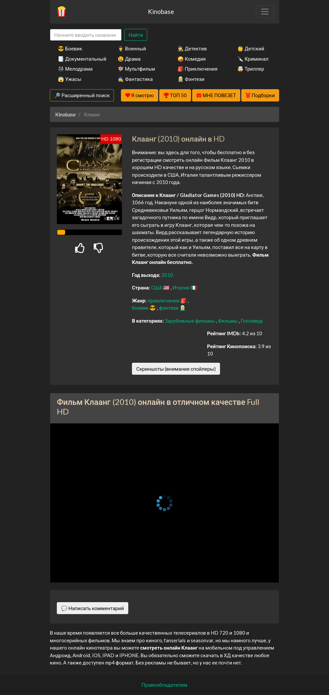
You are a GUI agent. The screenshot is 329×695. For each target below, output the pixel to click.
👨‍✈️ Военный (132, 48)
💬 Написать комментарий (92, 608)
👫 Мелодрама (75, 69)
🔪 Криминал (253, 59)
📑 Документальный (79, 59)
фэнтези (169, 308)
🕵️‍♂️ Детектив (192, 48)
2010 (167, 275)
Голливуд (252, 321)
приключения (164, 300)
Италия (181, 287)
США (157, 287)
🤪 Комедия (191, 59)
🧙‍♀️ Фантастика (135, 79)
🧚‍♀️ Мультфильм (136, 69)
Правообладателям (164, 685)
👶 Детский (250, 48)
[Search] (86, 35)
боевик (141, 308)
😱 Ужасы (69, 79)
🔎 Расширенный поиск (82, 95)
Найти (136, 35)
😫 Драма (129, 59)
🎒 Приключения (197, 69)
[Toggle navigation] (265, 11)
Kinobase (161, 11)
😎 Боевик (70, 48)
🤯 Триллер (250, 69)
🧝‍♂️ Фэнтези (190, 79)
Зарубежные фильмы (190, 321)
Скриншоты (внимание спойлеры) (176, 369)
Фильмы (228, 321)
